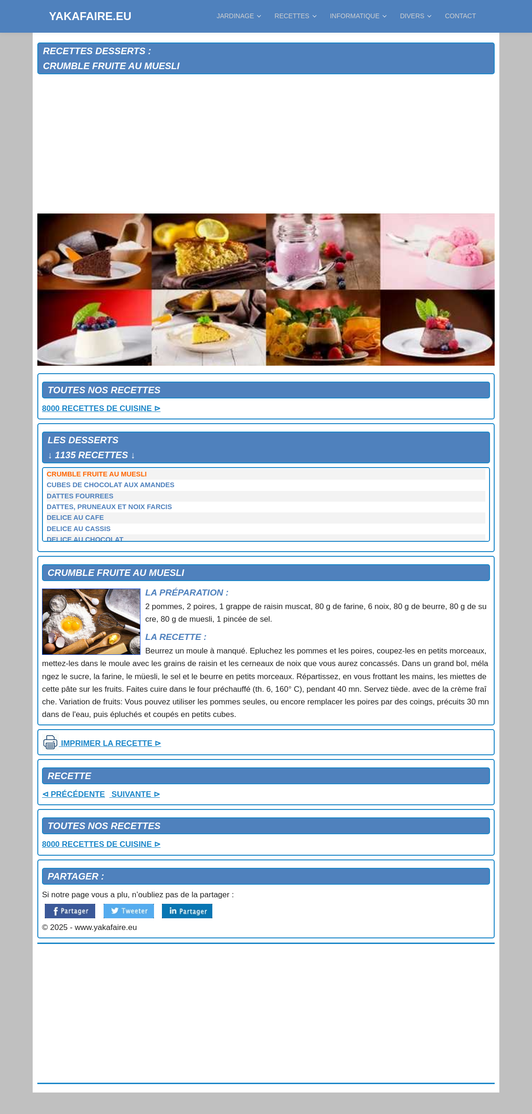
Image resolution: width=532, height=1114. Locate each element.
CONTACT (460, 16)
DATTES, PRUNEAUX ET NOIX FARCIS (109, 507)
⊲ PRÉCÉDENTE (73, 794)
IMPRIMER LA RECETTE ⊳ (101, 743)
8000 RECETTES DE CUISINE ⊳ (101, 408)
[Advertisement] (266, 144)
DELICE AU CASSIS (79, 528)
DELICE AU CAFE (75, 517)
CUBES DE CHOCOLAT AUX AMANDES (111, 485)
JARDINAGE (238, 16)
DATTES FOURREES (80, 496)
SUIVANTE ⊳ (134, 794)
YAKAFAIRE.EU (90, 16)
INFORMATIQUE (358, 16)
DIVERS (415, 16)
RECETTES (295, 16)
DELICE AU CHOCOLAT (85, 539)
